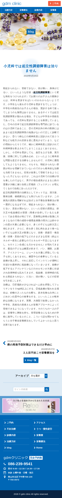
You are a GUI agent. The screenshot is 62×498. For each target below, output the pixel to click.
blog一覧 (31, 360)
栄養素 (53, 10)
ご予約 (55, 3)
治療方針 (9, 10)
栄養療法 (23, 10)
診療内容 (38, 10)
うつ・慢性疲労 (44, 429)
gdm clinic (11, 3)
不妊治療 (11, 429)
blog (9, 448)
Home (39, 448)
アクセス (40, 422)
